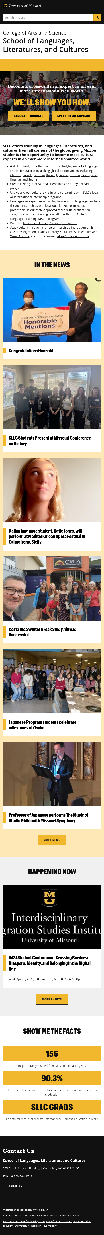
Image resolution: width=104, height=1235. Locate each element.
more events (52, 999)
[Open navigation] (8, 65)
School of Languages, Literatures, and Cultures (45, 45)
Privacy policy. (49, 1225)
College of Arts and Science (34, 32)
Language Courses (29, 116)
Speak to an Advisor (73, 116)
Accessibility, (34, 1225)
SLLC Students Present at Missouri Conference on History (50, 440)
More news (52, 840)
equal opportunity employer (32, 1209)
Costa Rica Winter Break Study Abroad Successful (43, 632)
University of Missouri (25, 6)
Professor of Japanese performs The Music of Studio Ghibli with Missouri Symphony (48, 817)
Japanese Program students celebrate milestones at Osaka (42, 724)
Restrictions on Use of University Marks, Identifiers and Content (37, 1221)
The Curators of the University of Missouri (36, 1215)
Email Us (15, 1186)
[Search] (97, 17)
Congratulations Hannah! (31, 350)
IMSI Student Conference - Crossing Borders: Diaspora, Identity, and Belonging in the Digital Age (50, 963)
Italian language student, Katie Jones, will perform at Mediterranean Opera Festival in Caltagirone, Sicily (47, 536)
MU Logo (5, 5)
